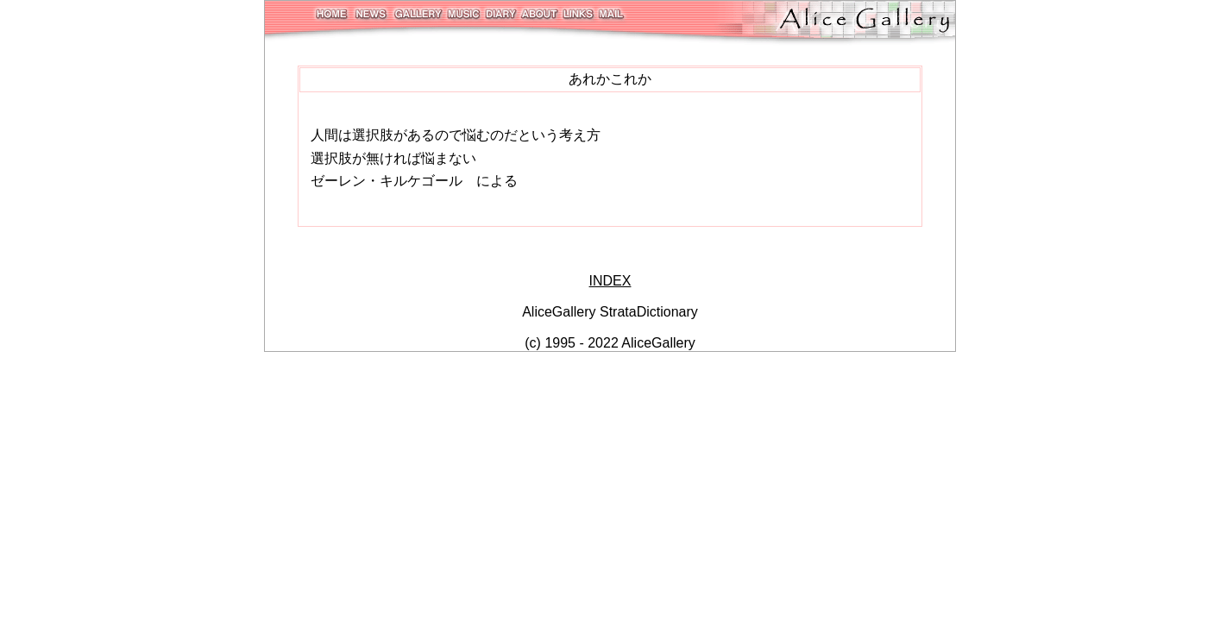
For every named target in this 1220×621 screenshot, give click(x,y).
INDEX (610, 280)
